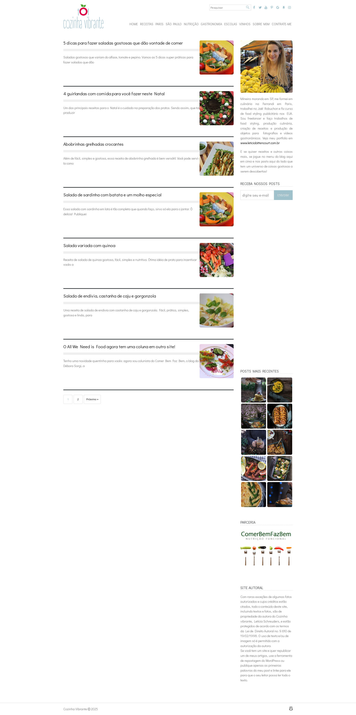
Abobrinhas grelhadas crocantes (93, 144)
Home (133, 24)
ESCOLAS (230, 24)
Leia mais (78, 73)
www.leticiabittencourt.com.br (260, 143)
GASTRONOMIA (211, 24)
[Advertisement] (266, 287)
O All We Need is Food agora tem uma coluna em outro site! (119, 346)
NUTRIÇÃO (191, 24)
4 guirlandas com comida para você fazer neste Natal (114, 93)
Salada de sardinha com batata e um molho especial (112, 195)
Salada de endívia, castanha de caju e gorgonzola (109, 296)
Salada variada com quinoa (89, 245)
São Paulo (174, 24)
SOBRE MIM (261, 24)
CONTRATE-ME (282, 24)
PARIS (159, 24)
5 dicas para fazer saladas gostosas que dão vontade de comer (123, 43)
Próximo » (92, 399)
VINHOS (244, 24)
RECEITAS (146, 24)
